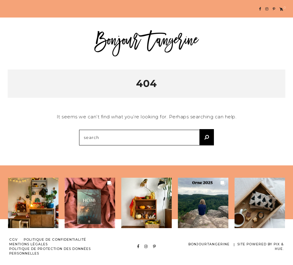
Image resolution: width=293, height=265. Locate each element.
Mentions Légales (28, 244)
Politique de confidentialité (55, 240)
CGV (13, 240)
